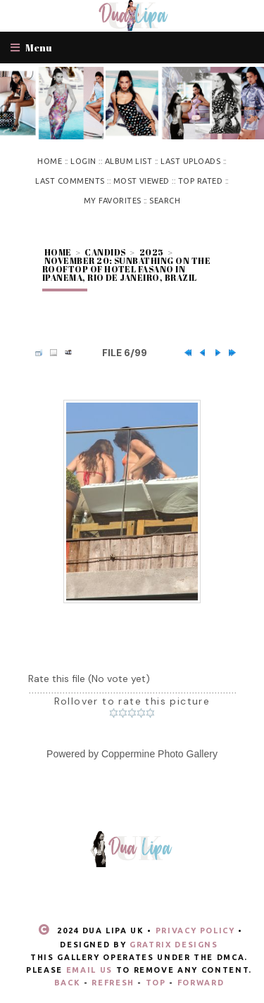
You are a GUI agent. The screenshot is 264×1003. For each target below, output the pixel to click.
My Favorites (113, 200)
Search (164, 200)
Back (67, 982)
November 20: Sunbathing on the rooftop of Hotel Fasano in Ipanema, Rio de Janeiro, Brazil (126, 269)
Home (49, 161)
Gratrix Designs (174, 944)
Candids (104, 252)
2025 (151, 252)
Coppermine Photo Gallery (159, 753)
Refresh (113, 982)
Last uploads (190, 161)
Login (83, 161)
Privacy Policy (195, 930)
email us (89, 970)
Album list (129, 161)
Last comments (69, 181)
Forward (201, 982)
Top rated (200, 181)
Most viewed (141, 181)
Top (156, 982)
